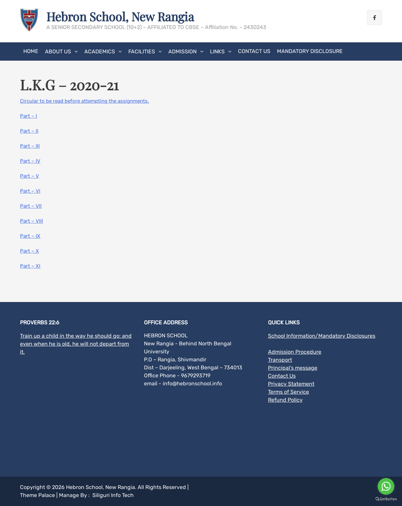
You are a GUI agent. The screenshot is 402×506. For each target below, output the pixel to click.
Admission (182, 51)
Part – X (29, 251)
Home (30, 51)
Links (217, 51)
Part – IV (30, 161)
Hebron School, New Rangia (120, 16)
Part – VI (30, 191)
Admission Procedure (294, 352)
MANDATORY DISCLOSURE (310, 51)
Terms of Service (288, 392)
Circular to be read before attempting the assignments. (84, 101)
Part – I (28, 116)
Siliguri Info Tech (113, 495)
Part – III (30, 146)
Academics (99, 51)
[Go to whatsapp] (386, 486)
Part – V (29, 176)
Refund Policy (285, 400)
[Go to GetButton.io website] (386, 499)
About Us (58, 51)
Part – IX (30, 236)
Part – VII (31, 206)
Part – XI (30, 266)
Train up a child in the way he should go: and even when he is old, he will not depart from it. (76, 344)
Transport (280, 360)
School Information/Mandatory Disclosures (321, 336)
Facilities (141, 51)
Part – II (29, 131)
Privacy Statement (291, 384)
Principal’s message (292, 368)
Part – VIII (31, 221)
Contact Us (254, 51)
